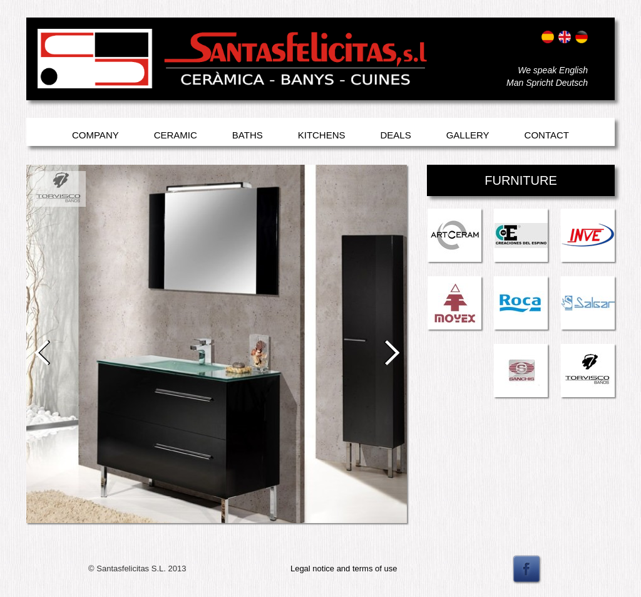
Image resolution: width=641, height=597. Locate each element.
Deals (396, 135)
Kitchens (322, 135)
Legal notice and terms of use (343, 568)
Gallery (468, 135)
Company (95, 135)
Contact (547, 135)
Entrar (49, 73)
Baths (247, 135)
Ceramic (175, 135)
